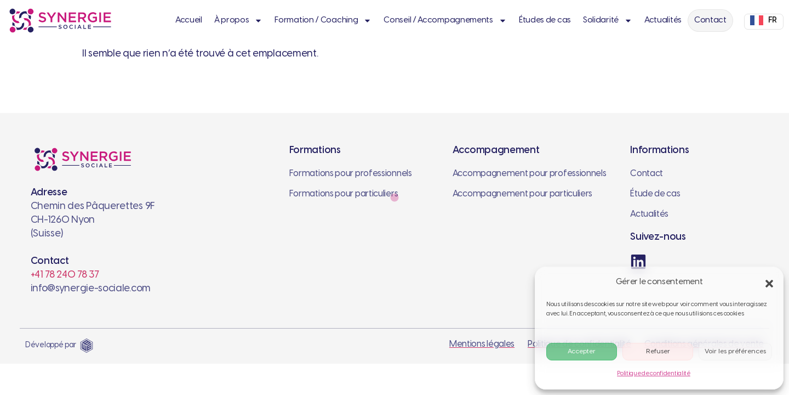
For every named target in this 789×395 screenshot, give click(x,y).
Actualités (663, 20)
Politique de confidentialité (653, 373)
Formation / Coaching (323, 20)
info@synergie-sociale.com (91, 289)
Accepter (582, 351)
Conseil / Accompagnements (445, 20)
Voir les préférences (735, 351)
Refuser (658, 351)
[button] (768, 282)
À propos (238, 20)
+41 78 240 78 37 (65, 275)
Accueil (188, 20)
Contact (710, 20)
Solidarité (607, 20)
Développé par (50, 345)
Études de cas (545, 20)
